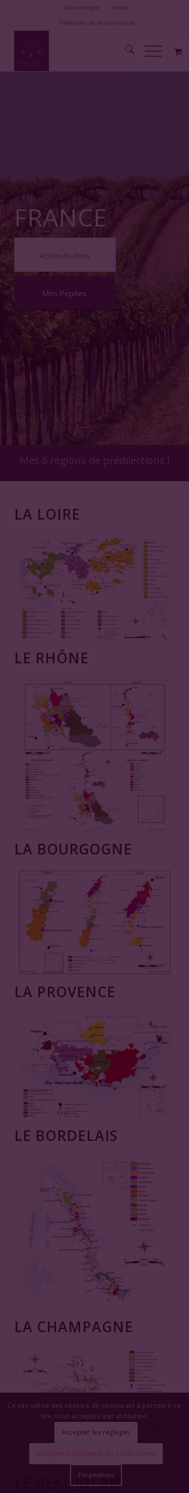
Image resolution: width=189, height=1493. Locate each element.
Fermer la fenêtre (94, 788)
